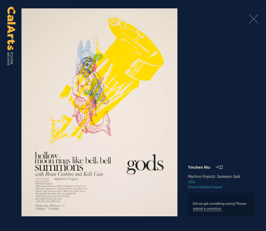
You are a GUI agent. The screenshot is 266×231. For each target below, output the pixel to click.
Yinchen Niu (199, 167)
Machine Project (205, 187)
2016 (191, 182)
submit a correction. (207, 208)
